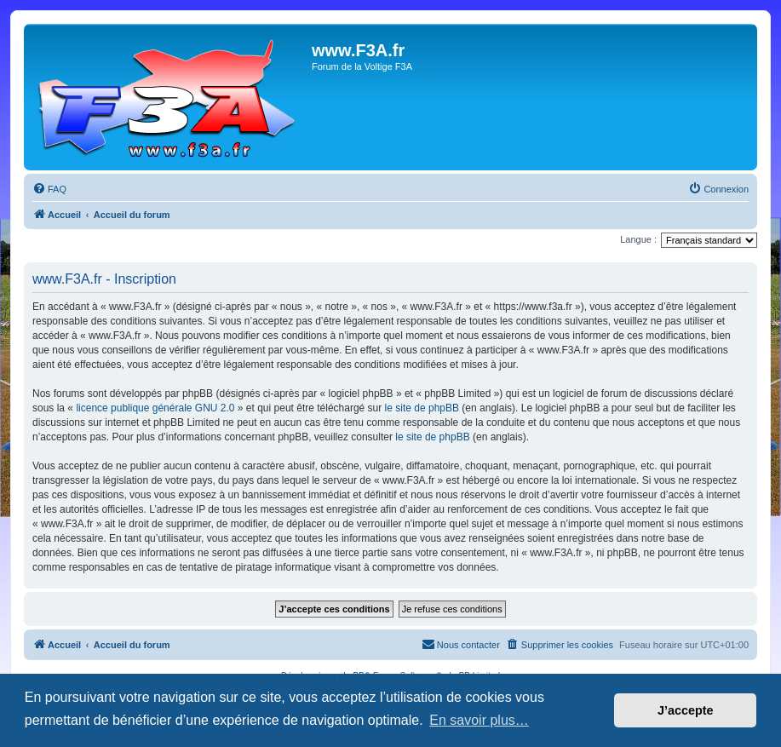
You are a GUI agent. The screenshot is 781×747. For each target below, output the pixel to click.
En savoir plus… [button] (479, 720)
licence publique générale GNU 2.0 (155, 408)
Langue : (638, 239)
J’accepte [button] (686, 710)
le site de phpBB (422, 408)
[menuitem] (49, 189)
